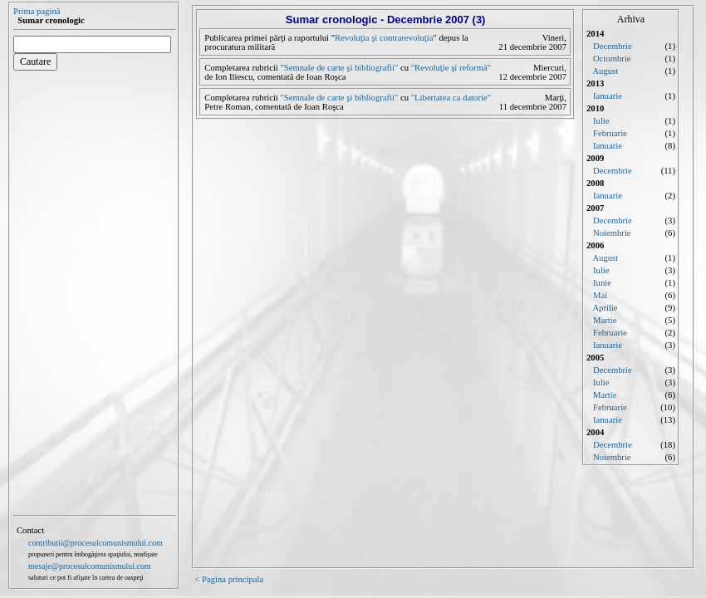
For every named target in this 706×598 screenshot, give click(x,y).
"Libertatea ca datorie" (451, 97)
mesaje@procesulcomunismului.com (89, 566)
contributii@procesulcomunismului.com (95, 542)
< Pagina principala (228, 579)
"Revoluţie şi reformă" (451, 67)
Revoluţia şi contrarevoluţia (384, 37)
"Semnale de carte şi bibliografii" (339, 67)
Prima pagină (37, 11)
